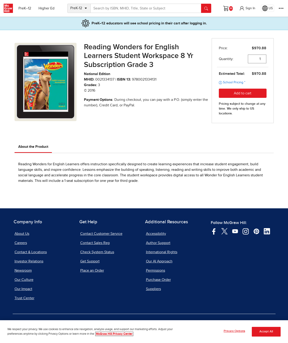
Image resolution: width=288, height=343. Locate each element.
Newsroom (23, 270)
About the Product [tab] (33, 146)
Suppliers (153, 289)
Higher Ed (46, 8)
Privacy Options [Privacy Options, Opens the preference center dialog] (234, 332)
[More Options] (281, 8)
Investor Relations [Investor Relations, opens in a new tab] (29, 261)
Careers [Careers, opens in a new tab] (21, 243)
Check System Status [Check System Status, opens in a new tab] (97, 252)
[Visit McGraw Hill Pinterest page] (256, 231)
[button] (247, 8)
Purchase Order (158, 280)
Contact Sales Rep (95, 243)
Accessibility (156, 233)
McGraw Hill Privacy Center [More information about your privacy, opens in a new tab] (114, 335)
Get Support (90, 261)
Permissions (155, 270)
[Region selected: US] (267, 8)
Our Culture (24, 280)
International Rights (161, 252)
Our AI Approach (159, 261)
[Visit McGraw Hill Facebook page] (214, 231)
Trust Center (24, 298)
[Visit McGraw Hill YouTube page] (235, 231)
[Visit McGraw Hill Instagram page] (246, 231)
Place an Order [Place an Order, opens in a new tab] (92, 270)
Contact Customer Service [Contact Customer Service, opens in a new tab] (101, 233)
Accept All (266, 332)
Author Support (158, 243)
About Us (22, 233)
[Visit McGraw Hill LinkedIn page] (267, 231)
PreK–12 (24, 8)
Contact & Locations (31, 252)
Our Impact (23, 289)
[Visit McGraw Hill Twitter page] (224, 231)
